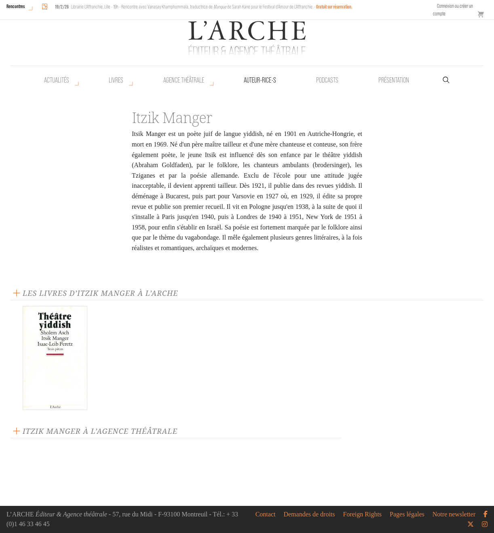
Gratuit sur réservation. (334, 7)
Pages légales (407, 514)
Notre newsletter (454, 514)
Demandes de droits (309, 514)
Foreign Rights (362, 514)
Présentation (393, 80)
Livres (116, 80)
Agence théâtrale (183, 80)
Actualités (56, 80)
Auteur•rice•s (260, 80)
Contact (265, 514)
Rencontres (15, 6)
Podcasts (327, 80)
